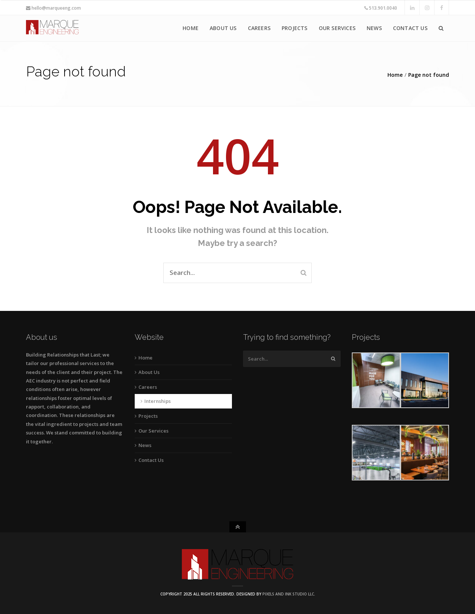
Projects (295, 28)
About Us (223, 28)
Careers (259, 28)
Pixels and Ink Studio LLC (288, 594)
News (374, 28)
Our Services (337, 28)
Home (191, 28)
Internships (157, 401)
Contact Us (410, 28)
